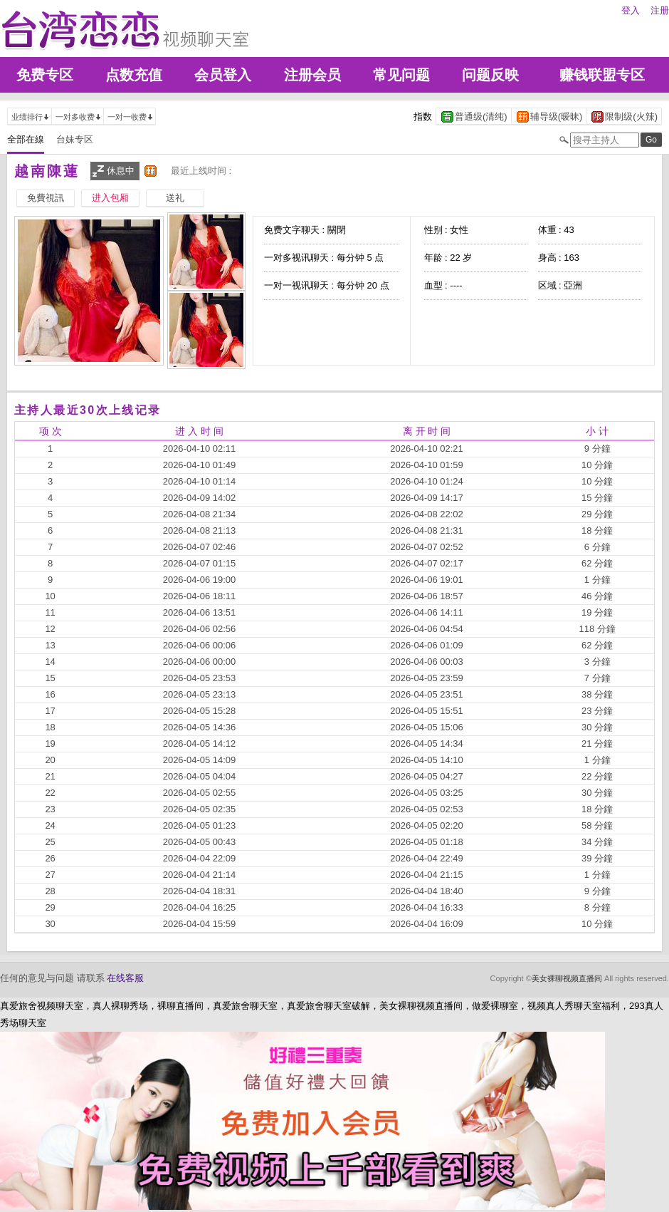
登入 (630, 10)
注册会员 (312, 75)
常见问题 (401, 75)
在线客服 (125, 978)
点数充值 (133, 75)
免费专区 (44, 75)
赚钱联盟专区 (602, 75)
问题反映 (490, 75)
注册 (659, 10)
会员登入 (222, 75)
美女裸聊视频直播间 (567, 978)
